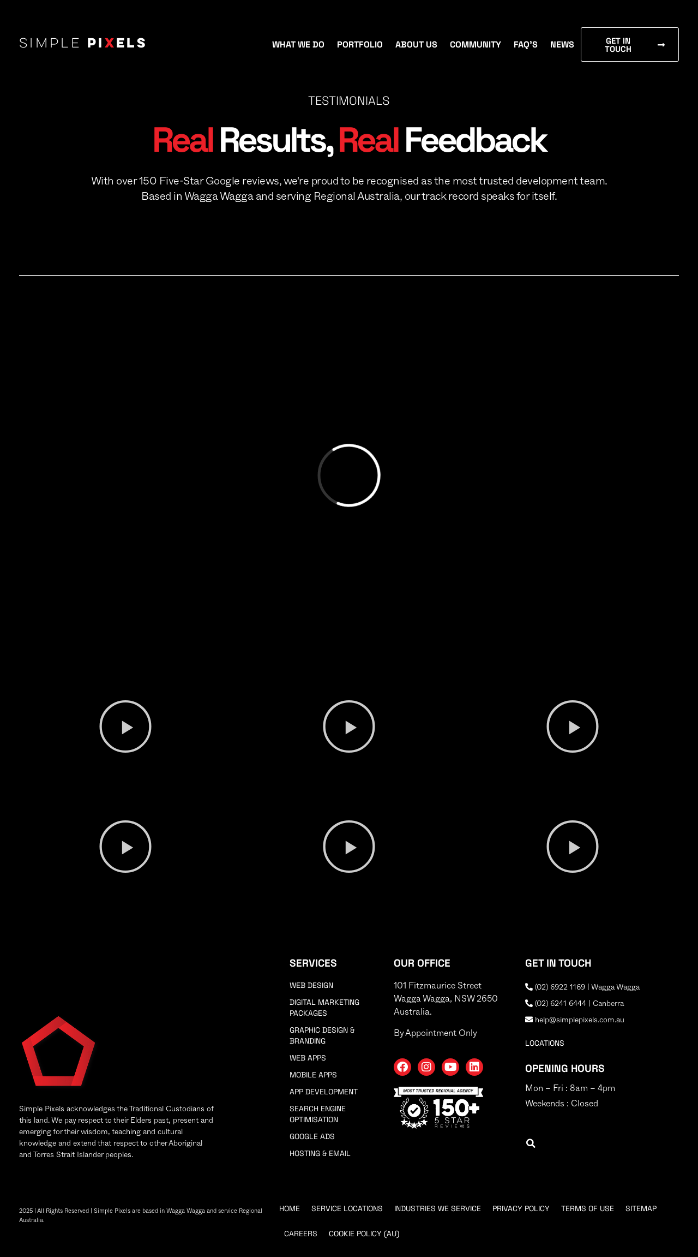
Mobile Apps (313, 1075)
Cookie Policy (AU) (364, 1233)
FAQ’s (526, 44)
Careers (300, 1233)
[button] (125, 726)
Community (475, 44)
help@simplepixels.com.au (574, 1020)
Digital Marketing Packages (324, 1007)
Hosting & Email (320, 1153)
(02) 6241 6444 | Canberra (574, 1004)
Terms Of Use (587, 1208)
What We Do (298, 44)
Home (289, 1208)
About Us (416, 44)
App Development (324, 1092)
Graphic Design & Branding (322, 1035)
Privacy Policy (521, 1208)
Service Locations (347, 1208)
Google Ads (312, 1136)
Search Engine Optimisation (318, 1114)
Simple (83, 44)
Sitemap (641, 1208)
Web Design (311, 985)
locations (544, 1043)
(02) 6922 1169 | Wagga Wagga (582, 987)
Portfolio (360, 44)
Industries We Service (437, 1208)
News (562, 44)
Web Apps (308, 1058)
